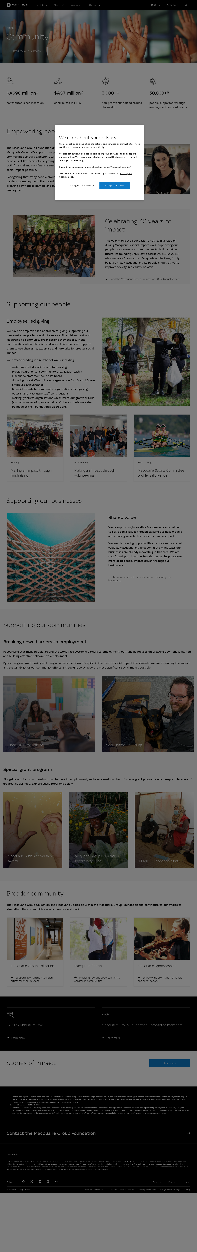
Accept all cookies (114, 185)
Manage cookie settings (81, 185)
